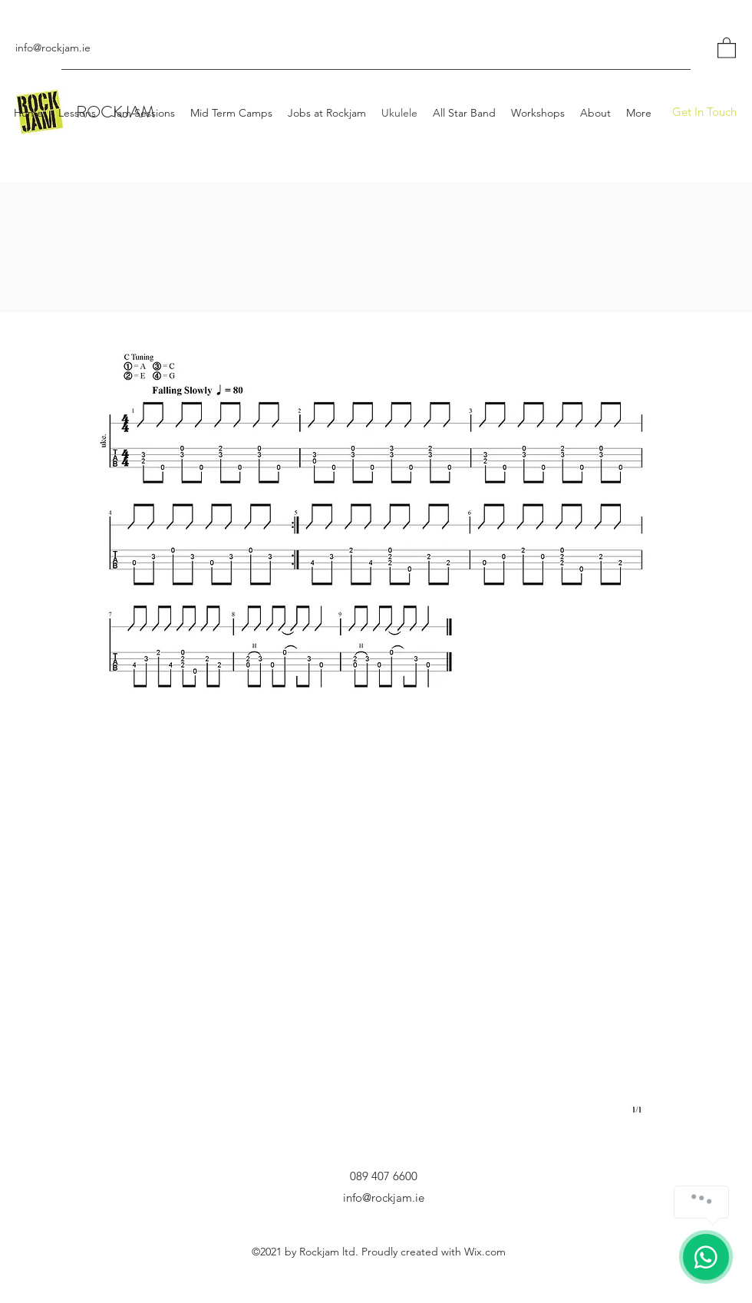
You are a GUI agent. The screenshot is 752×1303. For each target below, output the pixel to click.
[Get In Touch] (704, 112)
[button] (726, 47)
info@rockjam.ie (53, 47)
